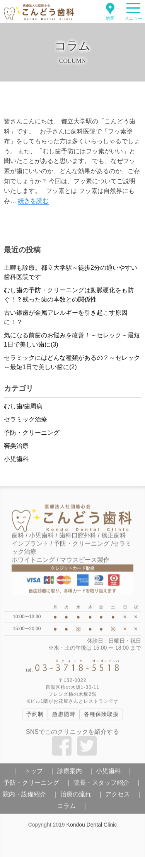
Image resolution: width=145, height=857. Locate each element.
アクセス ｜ (123, 796)
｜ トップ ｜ (33, 773)
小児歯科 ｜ (114, 773)
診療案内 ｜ (75, 773)
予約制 (35, 716)
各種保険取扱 (101, 716)
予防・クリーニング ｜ (37, 784)
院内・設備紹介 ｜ (30, 796)
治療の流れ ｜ (82, 796)
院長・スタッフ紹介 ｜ (107, 784)
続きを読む (33, 201)
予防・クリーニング (32, 432)
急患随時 (63, 716)
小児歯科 (16, 459)
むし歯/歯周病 (23, 406)
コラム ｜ (72, 808)
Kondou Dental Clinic (92, 827)
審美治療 (16, 445)
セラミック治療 (25, 419)
